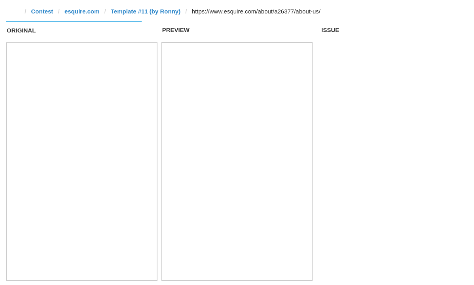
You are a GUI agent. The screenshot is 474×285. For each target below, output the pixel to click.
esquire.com (81, 11)
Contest (42, 11)
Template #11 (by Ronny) (145, 11)
